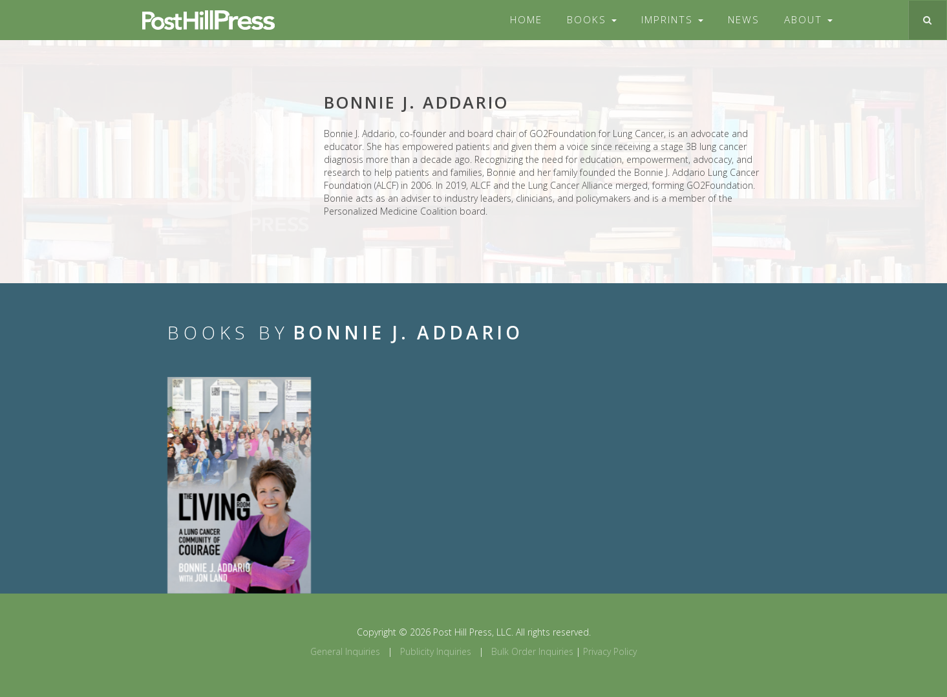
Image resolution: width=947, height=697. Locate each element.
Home (526, 20)
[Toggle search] (927, 20)
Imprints (672, 20)
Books (592, 20)
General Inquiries (345, 651)
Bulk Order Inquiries (532, 651)
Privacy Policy (610, 651)
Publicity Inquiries (435, 651)
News (744, 20)
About (808, 20)
